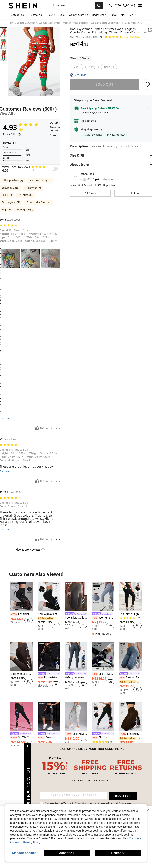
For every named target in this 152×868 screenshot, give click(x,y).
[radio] (76, 67)
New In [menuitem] (51, 14)
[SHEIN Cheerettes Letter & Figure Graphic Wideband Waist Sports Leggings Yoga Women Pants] (21, 716)
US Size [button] (84, 58)
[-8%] (122, 677)
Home (11, 23)
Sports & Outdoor (27, 23)
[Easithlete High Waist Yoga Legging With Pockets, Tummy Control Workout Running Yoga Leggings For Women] (130, 596)
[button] (72, 5)
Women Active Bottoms (76, 23)
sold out (104, 84)
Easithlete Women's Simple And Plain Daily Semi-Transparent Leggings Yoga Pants (21, 614)
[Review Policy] (12, 134)
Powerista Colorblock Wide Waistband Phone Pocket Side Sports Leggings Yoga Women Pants (49, 737)
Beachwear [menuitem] (99, 14)
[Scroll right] (140, 15)
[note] (102, 634)
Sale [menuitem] (62, 14)
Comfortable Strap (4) (38, 202)
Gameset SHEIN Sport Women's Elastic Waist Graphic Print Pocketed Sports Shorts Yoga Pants (21, 674)
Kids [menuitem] (123, 14)
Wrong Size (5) (25, 209)
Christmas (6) (25, 195)
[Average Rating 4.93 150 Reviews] (122, 37)
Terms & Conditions (76, 803)
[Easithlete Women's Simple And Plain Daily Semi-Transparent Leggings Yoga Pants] (21, 596)
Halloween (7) (33, 187)
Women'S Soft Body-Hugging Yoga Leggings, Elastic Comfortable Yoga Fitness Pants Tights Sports (103, 617)
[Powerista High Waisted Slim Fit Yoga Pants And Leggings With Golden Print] (49, 656)
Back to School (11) (39, 180)
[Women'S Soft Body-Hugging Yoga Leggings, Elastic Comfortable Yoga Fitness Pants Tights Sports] (103, 596)
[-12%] (122, 734)
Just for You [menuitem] (36, 14)
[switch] (54, 169)
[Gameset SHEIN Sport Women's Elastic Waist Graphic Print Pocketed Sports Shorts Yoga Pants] (21, 656)
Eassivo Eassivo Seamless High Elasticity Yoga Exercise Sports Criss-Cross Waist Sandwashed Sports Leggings (130, 677)
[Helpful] (37, 428)
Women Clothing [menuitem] (78, 14)
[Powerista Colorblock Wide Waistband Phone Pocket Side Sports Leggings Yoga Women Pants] (49, 716)
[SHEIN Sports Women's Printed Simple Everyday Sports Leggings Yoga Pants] (76, 716)
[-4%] (95, 674)
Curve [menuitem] (113, 14)
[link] (117, 5)
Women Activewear (49, 23)
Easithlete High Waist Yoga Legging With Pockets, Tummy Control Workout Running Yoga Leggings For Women (130, 614)
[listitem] (21, 606)
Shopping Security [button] (91, 129)
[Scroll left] (136, 15)
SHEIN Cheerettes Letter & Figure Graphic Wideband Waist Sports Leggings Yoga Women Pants (21, 737)
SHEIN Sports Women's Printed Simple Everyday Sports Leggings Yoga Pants (76, 734)
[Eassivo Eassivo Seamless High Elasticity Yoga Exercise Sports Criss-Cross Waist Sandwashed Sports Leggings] (130, 656)
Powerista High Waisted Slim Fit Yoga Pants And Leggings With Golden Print (49, 677)
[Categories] (18, 15)
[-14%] (13, 737)
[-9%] (95, 618)
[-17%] (13, 614)
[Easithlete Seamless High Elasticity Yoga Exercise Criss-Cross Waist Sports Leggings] (130, 716)
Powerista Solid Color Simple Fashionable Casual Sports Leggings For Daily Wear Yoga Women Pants (76, 617)
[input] (73, 795)
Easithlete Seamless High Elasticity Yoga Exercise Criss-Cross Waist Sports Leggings (130, 734)
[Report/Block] (58, 428)
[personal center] (110, 5)
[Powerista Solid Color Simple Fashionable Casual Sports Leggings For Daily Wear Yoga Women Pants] (76, 596)
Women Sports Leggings (104, 23)
